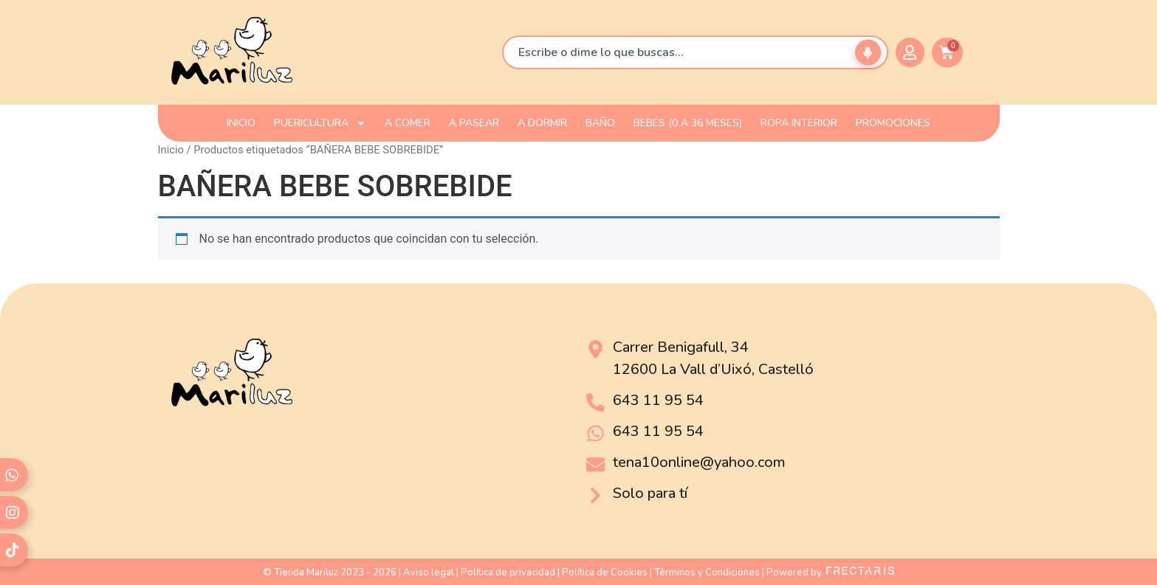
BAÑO (600, 123)
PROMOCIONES (893, 123)
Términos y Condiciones (707, 572)
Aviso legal (428, 572)
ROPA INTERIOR (799, 123)
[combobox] (695, 52)
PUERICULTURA (320, 123)
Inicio (171, 149)
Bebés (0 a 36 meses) (688, 123)
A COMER (407, 123)
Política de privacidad (508, 572)
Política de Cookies (605, 572)
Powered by (830, 572)
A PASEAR (474, 123)
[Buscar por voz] (868, 53)
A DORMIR (542, 123)
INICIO (241, 123)
